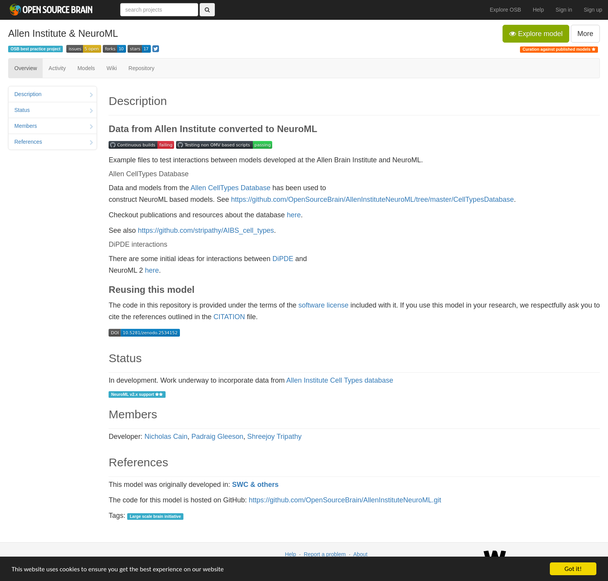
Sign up (593, 10)
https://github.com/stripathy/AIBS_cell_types (206, 230)
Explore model (536, 34)
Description (53, 95)
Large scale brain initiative (155, 516)
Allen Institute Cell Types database (339, 380)
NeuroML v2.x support (137, 394)
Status (53, 111)
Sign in (564, 10)
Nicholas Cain (165, 436)
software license (324, 305)
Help (538, 10)
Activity (57, 68)
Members (53, 127)
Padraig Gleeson (217, 436)
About (360, 554)
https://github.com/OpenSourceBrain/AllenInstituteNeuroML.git (345, 500)
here (294, 215)
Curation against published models (559, 49)
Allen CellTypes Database (230, 188)
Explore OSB (505, 10)
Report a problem (324, 554)
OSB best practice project (35, 48)
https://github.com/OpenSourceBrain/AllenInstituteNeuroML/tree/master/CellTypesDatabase (372, 199)
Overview (25, 68)
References (53, 142)
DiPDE (283, 259)
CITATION (229, 317)
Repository (141, 68)
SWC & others (255, 484)
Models (86, 68)
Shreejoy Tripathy (274, 436)
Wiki (112, 68)
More (585, 34)
